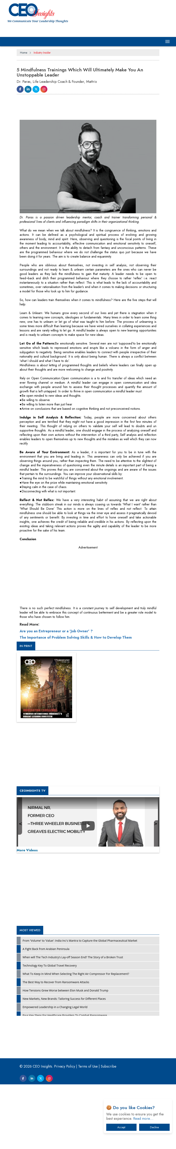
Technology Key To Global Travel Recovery (50, 1030)
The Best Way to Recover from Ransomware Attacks (56, 1047)
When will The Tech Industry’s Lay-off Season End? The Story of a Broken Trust (73, 1022)
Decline (154, 1127)
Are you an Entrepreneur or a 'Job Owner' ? (56, 695)
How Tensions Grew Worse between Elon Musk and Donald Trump (65, 1055)
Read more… (143, 1118)
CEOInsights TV (32, 855)
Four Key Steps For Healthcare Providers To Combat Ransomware (65, 1080)
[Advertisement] (89, 108)
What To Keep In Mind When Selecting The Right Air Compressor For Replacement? (76, 1038)
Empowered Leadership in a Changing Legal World (55, 1071)
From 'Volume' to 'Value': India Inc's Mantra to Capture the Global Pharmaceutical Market (80, 1005)
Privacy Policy (64, 1131)
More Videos (27, 914)
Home (23, 53)
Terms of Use (88, 1131)
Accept (121, 1127)
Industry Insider (42, 53)
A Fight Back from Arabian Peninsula (46, 1013)
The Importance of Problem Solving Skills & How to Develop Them (76, 702)
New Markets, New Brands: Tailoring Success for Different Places (64, 1063)
